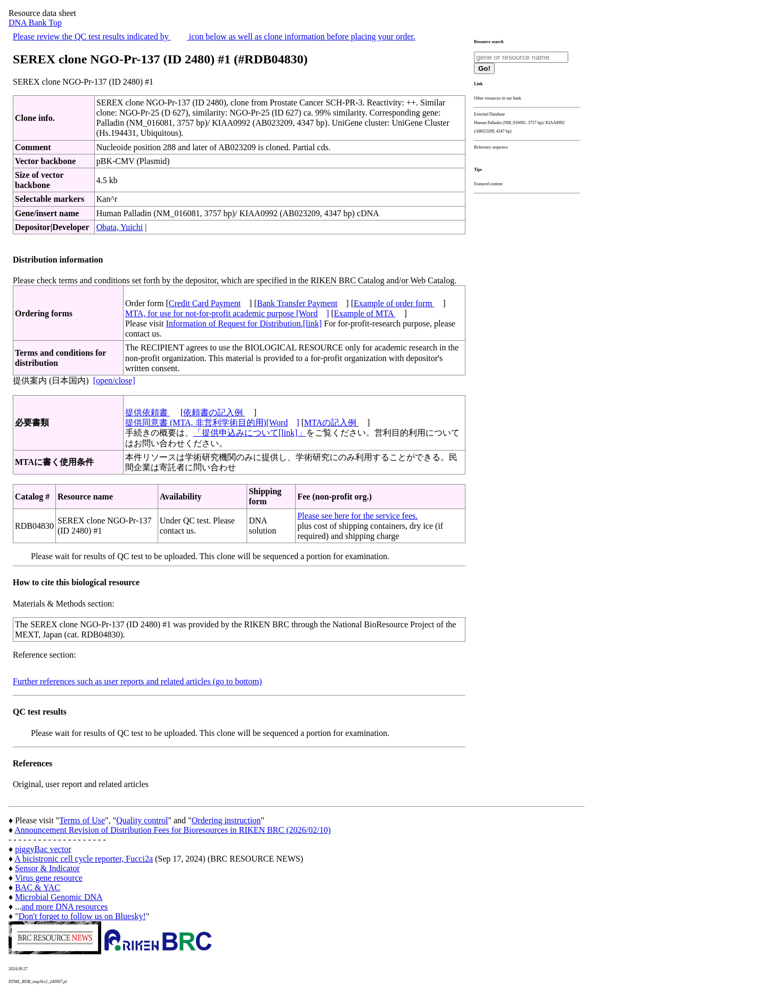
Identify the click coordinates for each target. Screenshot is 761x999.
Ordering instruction (226, 820)
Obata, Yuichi (119, 227)
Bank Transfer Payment (297, 303)
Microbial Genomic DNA (58, 897)
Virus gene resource (49, 877)
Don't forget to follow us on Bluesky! (82, 916)
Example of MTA (365, 313)
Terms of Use (82, 820)
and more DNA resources (64, 906)
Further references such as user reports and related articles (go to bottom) (137, 681)
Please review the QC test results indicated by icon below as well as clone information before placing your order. (214, 36)
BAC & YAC (37, 887)
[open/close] (114, 380)
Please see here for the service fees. (357, 515)
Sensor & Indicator (47, 868)
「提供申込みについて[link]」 (249, 432)
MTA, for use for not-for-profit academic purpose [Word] (227, 313)
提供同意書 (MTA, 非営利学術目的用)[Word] (212, 422)
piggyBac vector (43, 849)
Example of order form (394, 303)
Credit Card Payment (205, 303)
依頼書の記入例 (214, 412)
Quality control (142, 820)
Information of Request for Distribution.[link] (244, 323)
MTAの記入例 (331, 422)
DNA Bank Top (35, 22)
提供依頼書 (147, 412)
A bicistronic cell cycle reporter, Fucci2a (83, 858)
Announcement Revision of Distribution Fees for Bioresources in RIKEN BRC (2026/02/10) (172, 829)
